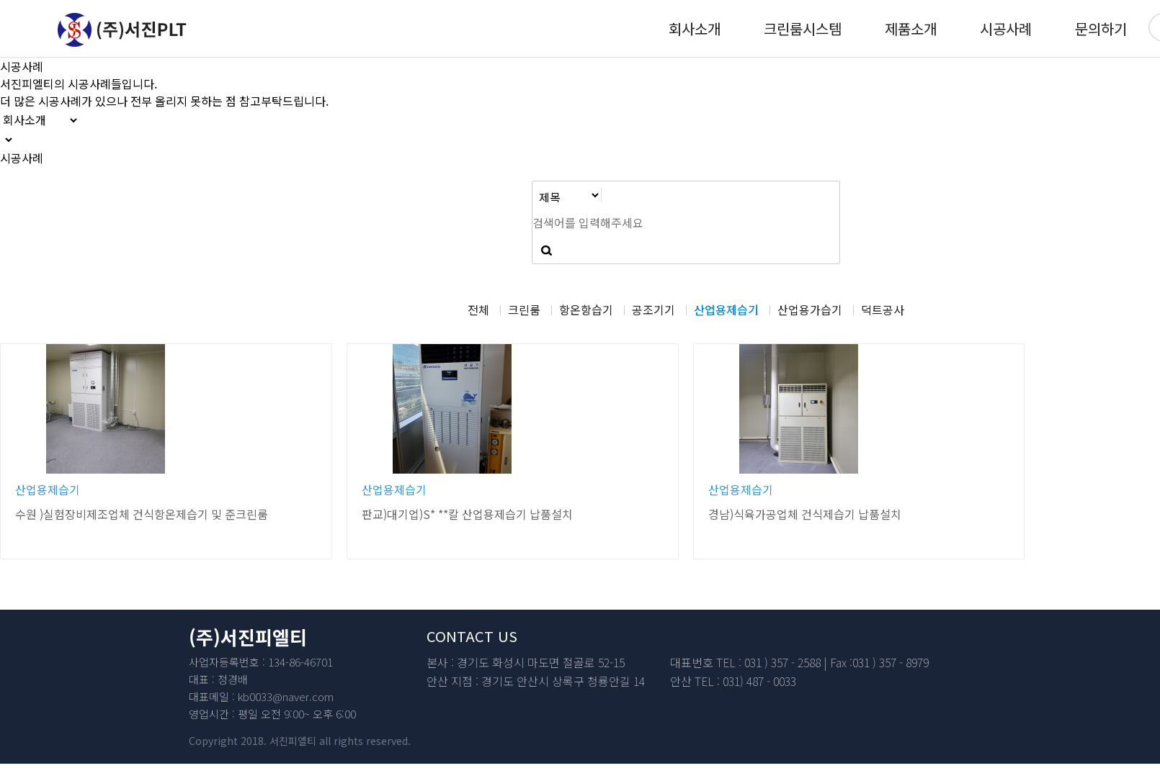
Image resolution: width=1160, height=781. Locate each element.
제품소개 (911, 28)
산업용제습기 (726, 309)
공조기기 (653, 309)
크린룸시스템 (803, 28)
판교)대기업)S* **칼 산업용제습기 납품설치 (467, 514)
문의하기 (1101, 28)
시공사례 (1006, 28)
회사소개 (694, 28)
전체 (478, 309)
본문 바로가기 (0, 0)
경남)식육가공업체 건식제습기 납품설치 (804, 514)
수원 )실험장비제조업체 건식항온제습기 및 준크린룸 (141, 514)
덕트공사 (882, 309)
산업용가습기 (809, 309)
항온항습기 (586, 309)
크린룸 (524, 309)
